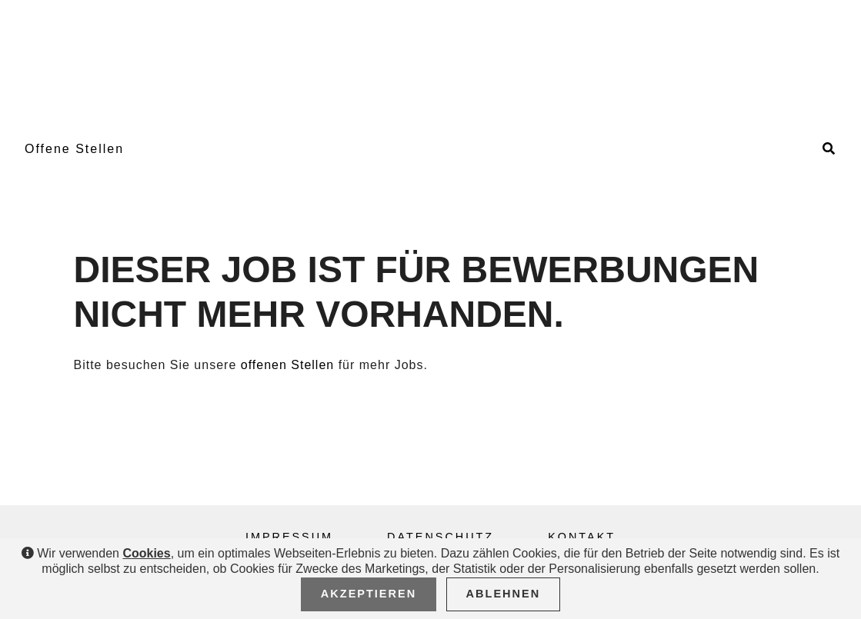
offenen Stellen (287, 364)
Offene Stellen (74, 148)
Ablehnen (503, 593)
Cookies (146, 553)
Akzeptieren (368, 593)
